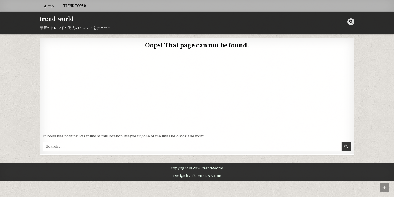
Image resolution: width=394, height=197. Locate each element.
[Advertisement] (197, 92)
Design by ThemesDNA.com (197, 176)
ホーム (49, 6)
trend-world (57, 19)
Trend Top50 (74, 6)
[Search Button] (350, 21)
